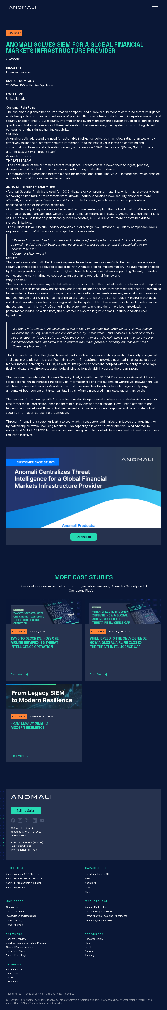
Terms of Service (33, 993)
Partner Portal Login (16, 955)
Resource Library (94, 939)
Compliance (12, 907)
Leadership (12, 973)
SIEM (87, 878)
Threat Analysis (14, 924)
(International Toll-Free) (24, 849)
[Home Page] (22, 7)
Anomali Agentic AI (16, 887)
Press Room (12, 981)
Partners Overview (16, 939)
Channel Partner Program (19, 947)
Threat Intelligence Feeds (99, 911)
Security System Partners (98, 920)
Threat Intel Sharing (16, 951)
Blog (87, 943)
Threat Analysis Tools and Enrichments (106, 916)
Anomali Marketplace (96, 907)
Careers (10, 977)
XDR (87, 891)
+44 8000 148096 (21, 845)
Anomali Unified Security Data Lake (25, 878)
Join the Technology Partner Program (26, 943)
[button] (155, 7)
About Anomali (14, 969)
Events (88, 947)
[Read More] (84, 536)
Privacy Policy (13, 993)
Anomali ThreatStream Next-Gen (23, 883)
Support (89, 951)
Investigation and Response (21, 916)
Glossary (90, 955)
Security (69, 993)
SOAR (88, 887)
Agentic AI (90, 883)
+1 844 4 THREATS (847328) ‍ (27, 842)
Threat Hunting (14, 920)
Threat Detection (15, 911)
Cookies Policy (54, 993)
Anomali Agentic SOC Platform (22, 874)
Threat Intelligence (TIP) (98, 874)
